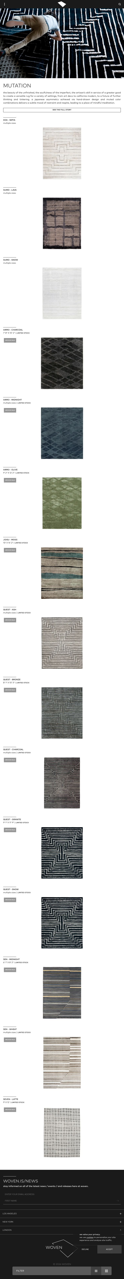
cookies (90, 1237)
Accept (109, 1249)
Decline (85, 1249)
